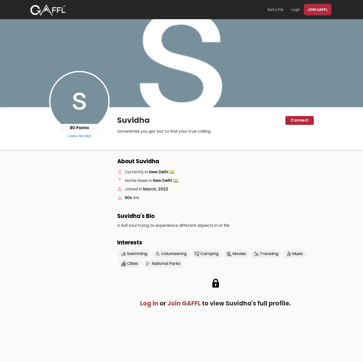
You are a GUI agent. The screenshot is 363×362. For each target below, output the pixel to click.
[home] (47, 10)
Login (295, 10)
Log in (149, 303)
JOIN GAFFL (318, 10)
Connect (300, 120)
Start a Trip (275, 10)
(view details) (80, 135)
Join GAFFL (184, 303)
